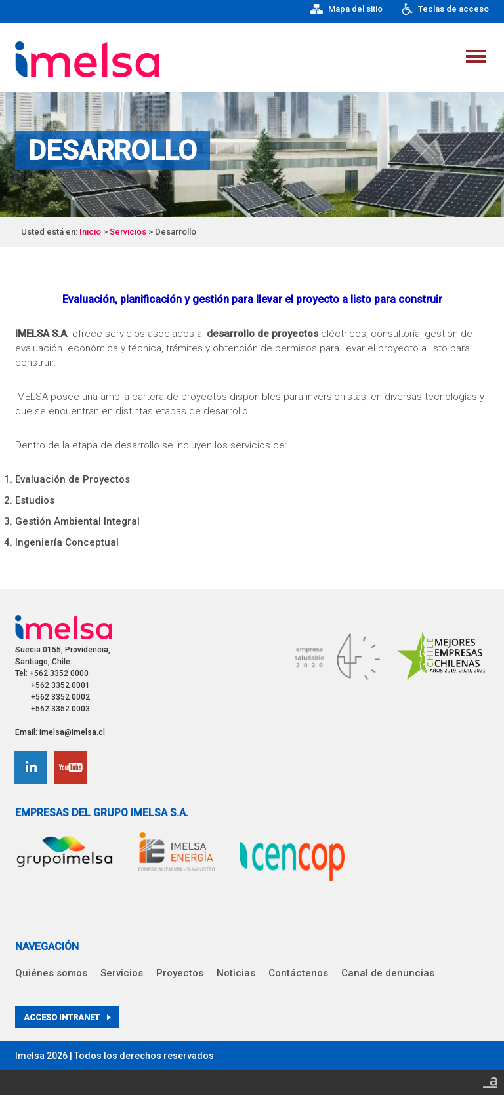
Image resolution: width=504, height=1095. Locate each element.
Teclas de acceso (445, 9)
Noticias (236, 973)
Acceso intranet (67, 1017)
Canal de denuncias (387, 973)
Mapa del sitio (346, 9)
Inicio (90, 232)
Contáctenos (298, 973)
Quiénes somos (51, 973)
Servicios (128, 232)
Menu (476, 56)
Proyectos (179, 973)
